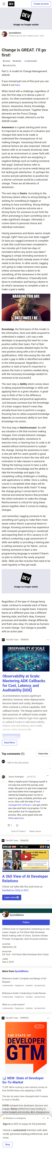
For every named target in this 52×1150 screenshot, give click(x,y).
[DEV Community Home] (11, 4)
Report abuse (35, 831)
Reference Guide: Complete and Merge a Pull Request (26, 982)
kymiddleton (15, 33)
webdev (17, 61)
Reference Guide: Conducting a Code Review (26, 995)
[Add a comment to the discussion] (28, 764)
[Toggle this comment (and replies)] (3, 781)
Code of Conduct (18, 831)
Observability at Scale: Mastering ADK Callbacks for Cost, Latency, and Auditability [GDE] (23, 683)
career (6, 61)
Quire (21, 818)
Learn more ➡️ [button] (11, 897)
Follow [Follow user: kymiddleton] (26, 922)
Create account (41, 3)
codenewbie (30, 61)
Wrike (11, 818)
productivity (9, 65)
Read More (9, 742)
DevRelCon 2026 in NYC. (15, 890)
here (17, 84)
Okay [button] (7, 1144)
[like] (10, 825)
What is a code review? (26, 1006)
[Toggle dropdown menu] (48, 640)
